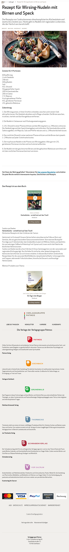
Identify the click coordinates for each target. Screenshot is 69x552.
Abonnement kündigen (41, 522)
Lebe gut (11, 2)
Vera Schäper (42, 293)
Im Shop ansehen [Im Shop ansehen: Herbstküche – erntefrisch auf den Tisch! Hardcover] (34, 222)
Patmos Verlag (6, 353)
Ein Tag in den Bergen (34, 296)
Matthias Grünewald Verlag (10, 405)
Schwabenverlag (7, 457)
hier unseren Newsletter (47, 172)
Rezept (5, 28)
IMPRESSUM (28, 505)
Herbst (25, 28)
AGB (10, 505)
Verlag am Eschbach (8, 379)
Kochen (11, 28)
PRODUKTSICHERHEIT (39, 505)
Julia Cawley (26, 293)
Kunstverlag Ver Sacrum (9, 481)
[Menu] (2, 2)
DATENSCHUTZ (18, 505)
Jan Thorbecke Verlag (8, 433)
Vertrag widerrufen (27, 522)
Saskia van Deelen (34, 213)
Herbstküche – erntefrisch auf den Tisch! (34, 215)
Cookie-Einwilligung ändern (34, 514)
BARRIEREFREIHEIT (54, 505)
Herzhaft (18, 28)
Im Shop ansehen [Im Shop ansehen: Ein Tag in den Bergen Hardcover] (34, 303)
